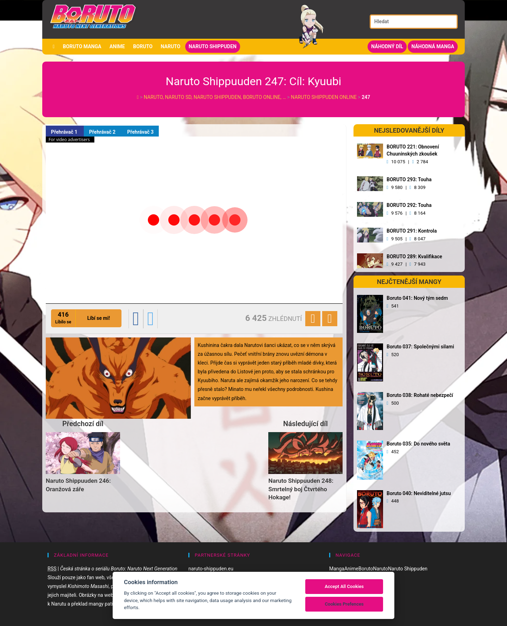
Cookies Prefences (344, 604)
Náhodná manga (432, 46)
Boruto (142, 46)
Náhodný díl (387, 46)
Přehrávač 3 (140, 132)
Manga (336, 568)
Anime (117, 46)
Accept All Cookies (344, 586)
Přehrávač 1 (65, 132)
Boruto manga (82, 46)
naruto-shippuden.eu (210, 568)
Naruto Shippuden (213, 46)
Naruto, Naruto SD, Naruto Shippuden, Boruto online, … (215, 97)
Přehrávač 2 (103, 132)
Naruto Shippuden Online (324, 97)
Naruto (171, 46)
